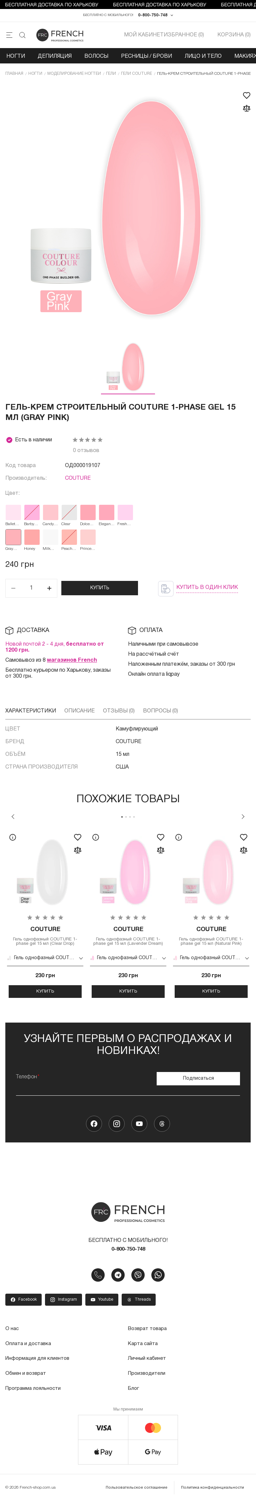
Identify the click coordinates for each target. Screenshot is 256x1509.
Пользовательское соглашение (139, 1495)
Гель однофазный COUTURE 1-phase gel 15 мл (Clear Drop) (45, 939)
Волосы (96, 58)
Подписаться (198, 1086)
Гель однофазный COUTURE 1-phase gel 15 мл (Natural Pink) (211, 939)
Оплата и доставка (29, 1352)
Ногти (15, 58)
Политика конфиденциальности (213, 1495)
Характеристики (30, 713)
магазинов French (72, 662)
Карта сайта (144, 1352)
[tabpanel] (45, 918)
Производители (148, 1382)
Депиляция (55, 58)
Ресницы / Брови (146, 58)
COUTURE (78, 480)
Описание (79, 713)
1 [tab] (122, 819)
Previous (13, 819)
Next (243, 819)
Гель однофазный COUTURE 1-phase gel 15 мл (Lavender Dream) (128, 941)
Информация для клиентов (39, 1367)
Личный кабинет (147, 1367)
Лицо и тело (203, 58)
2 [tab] (126, 819)
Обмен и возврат (26, 1382)
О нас (12, 1338)
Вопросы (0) (160, 713)
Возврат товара (149, 1338)
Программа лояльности (34, 1396)
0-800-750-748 (152, 16)
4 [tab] (134, 819)
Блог (134, 1396)
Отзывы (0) (119, 713)
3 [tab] (130, 819)
